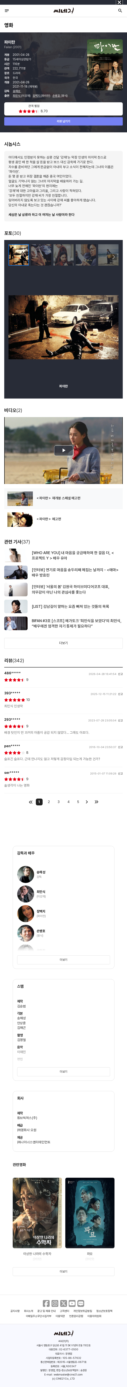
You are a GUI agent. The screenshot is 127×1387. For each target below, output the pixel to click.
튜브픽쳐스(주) (27, 1118)
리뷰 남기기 (63, 121)
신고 (120, 674)
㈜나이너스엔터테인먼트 (34, 1142)
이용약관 (60, 1316)
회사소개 (28, 1311)
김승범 (21, 1006)
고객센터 (64, 1311)
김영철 (21, 1040)
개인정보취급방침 (82, 1311)
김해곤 (21, 1028)
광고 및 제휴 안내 (46, 1311)
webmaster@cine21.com (68, 1374)
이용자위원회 (94, 1316)
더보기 (63, 643)
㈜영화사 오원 (27, 1130)
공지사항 (15, 1311)
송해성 (17, 91)
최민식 (17, 95)
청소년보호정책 (104, 1311)
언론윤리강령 (76, 1316)
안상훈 (21, 1023)
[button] (113, 257)
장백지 (37, 95)
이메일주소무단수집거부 (39, 1316)
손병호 (56, 95)
